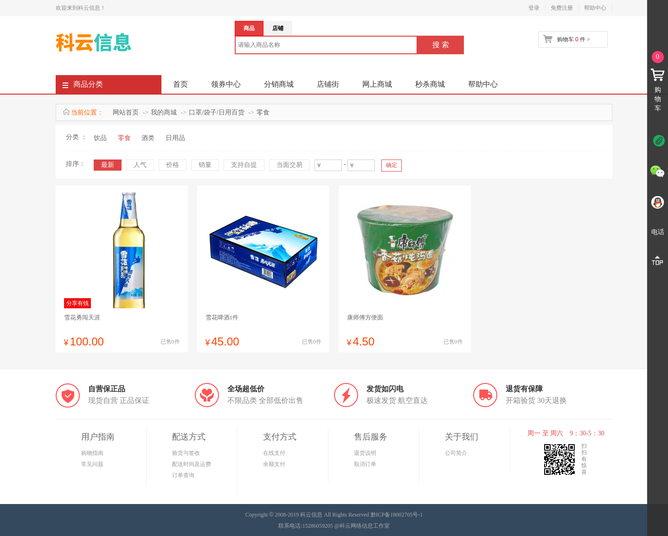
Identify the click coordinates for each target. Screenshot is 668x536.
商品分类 (83, 86)
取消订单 (365, 464)
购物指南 (92, 453)
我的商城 (164, 112)
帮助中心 (595, 8)
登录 (534, 8)
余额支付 (274, 464)
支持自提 (244, 164)
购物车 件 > (573, 39)
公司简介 (456, 453)
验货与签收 (186, 453)
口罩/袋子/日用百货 (216, 112)
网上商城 (377, 84)
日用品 (175, 137)
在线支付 (274, 453)
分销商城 (279, 84)
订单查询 (183, 475)
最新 (107, 164)
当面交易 (289, 164)
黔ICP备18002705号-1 (397, 514)
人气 (140, 164)
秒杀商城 (430, 84)
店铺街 (328, 84)
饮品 (100, 137)
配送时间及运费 (191, 464)
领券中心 (226, 84)
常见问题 (92, 464)
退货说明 (365, 453)
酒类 (147, 137)
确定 (391, 165)
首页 (180, 84)
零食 (263, 112)
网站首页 (126, 112)
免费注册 (562, 8)
